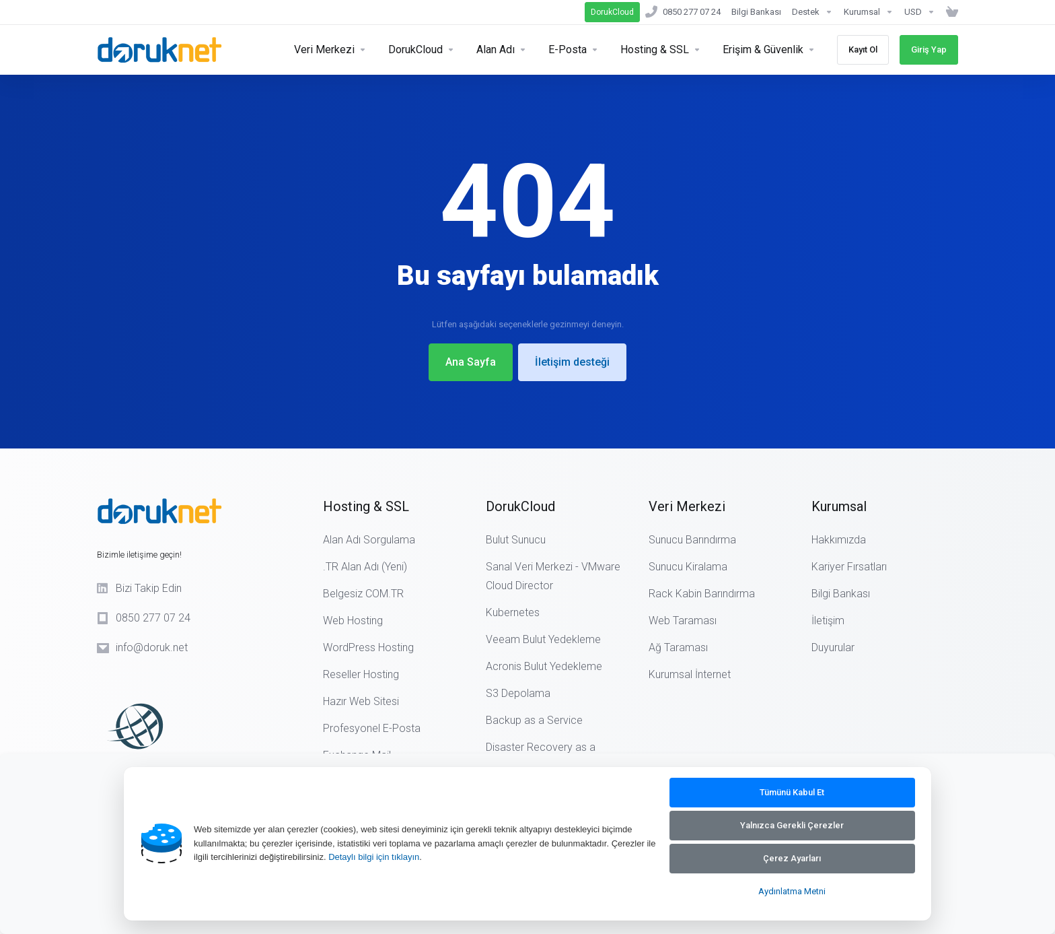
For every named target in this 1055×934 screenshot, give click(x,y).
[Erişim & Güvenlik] (769, 50)
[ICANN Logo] (184, 720)
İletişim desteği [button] (572, 362)
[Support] (812, 12)
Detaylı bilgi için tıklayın (373, 857)
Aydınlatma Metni (792, 891)
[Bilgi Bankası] (756, 12)
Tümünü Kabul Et (792, 792)
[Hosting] (661, 50)
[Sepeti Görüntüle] (949, 12)
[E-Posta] (574, 50)
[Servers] (330, 50)
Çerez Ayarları (792, 858)
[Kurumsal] (868, 12)
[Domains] (502, 50)
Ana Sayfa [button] (470, 362)
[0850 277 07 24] (683, 12)
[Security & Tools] (421, 50)
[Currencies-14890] (920, 12)
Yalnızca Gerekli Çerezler (792, 825)
